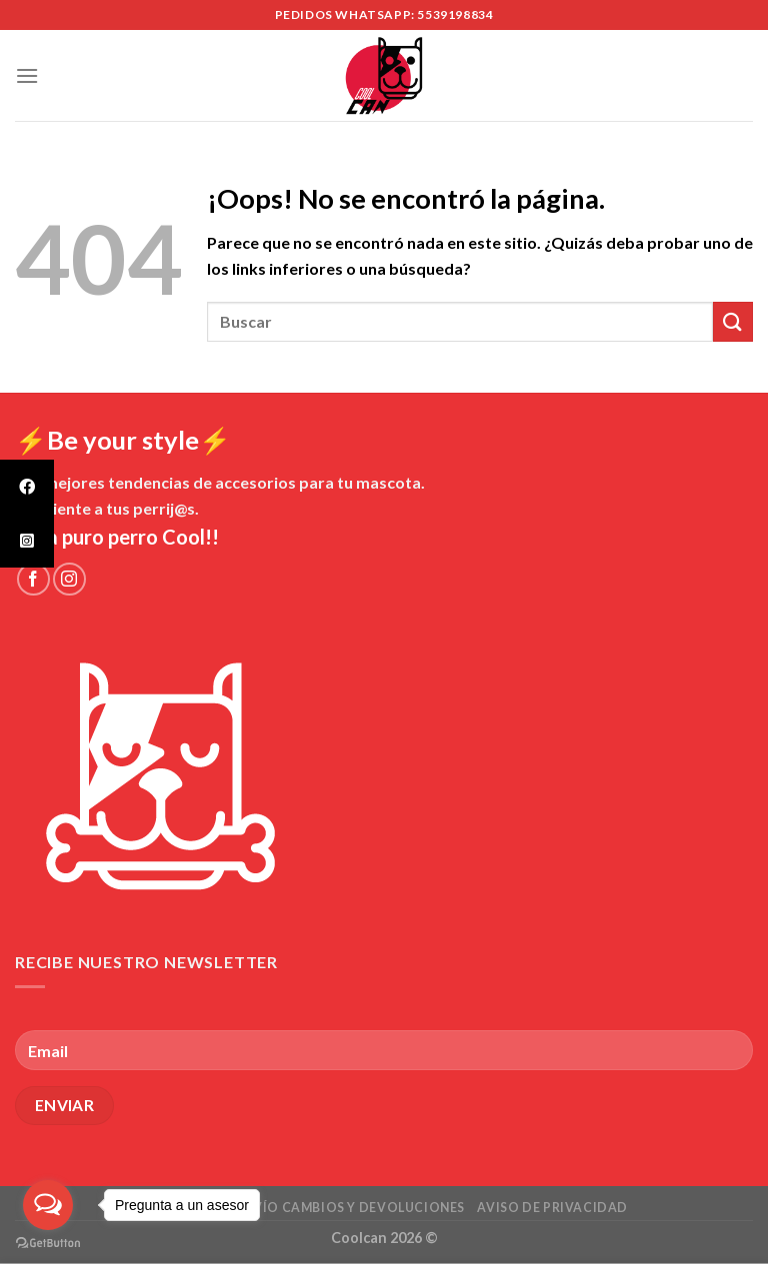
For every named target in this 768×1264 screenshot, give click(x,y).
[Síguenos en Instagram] (69, 579)
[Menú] (27, 75)
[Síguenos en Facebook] (33, 579)
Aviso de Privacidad (552, 1207)
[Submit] (733, 321)
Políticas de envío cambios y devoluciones (302, 1207)
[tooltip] (27, 487)
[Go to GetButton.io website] (48, 1243)
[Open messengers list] (48, 1205)
